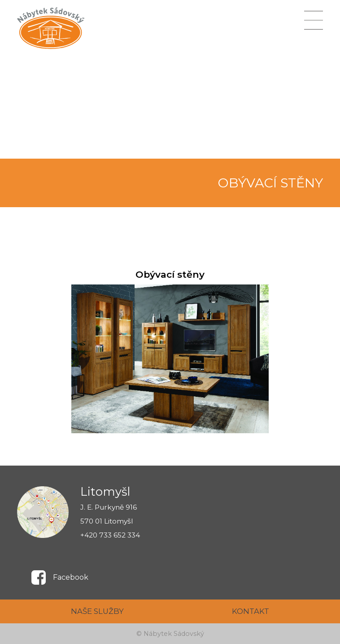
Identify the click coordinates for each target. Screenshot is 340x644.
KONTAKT (250, 611)
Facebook (70, 577)
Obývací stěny (170, 274)
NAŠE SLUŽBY (97, 611)
